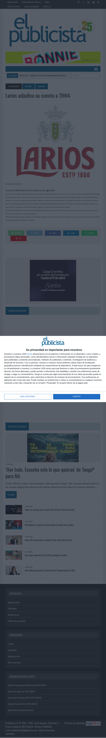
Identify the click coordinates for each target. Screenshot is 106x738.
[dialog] (53, 369)
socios (29, 354)
